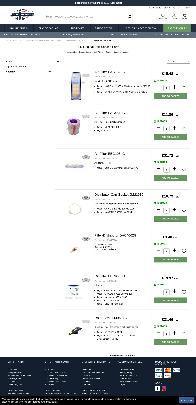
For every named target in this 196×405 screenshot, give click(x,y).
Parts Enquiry (177, 28)
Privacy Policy (126, 372)
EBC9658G (105, 281)
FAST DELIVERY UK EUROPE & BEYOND (172, 35)
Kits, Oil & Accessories (140, 28)
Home (8, 40)
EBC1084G (105, 158)
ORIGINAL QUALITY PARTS (73, 35)
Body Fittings (99, 52)
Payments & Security (129, 381)
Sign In (167, 8)
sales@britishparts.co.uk (18, 393)
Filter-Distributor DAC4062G (115, 235)
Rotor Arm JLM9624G (110, 318)
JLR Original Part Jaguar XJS (76, 40)
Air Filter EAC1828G (109, 72)
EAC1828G (105, 77)
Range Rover (104, 28)
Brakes (109, 52)
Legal (122, 384)
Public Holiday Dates (92, 378)
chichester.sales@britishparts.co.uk (60, 393)
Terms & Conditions (128, 375)
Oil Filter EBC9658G (109, 276)
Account (173, 18)
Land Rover (78, 28)
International (125, 378)
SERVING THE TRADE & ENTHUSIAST (123, 35)
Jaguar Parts (18, 28)
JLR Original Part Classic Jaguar (49, 40)
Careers (86, 381)
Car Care (117, 52)
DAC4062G (105, 240)
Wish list (163, 18)
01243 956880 (54, 390)
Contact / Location (128, 369)
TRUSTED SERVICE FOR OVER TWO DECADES (23, 35)
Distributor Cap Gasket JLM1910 (118, 194)
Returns (86, 375)
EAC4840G (105, 117)
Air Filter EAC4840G (109, 113)
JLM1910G (105, 199)
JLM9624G (105, 322)
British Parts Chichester (93, 372)
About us (87, 369)
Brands (15, 40)
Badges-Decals (85, 52)
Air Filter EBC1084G (109, 154)
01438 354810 (17, 390)
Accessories (72, 52)
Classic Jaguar (49, 28)
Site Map (87, 384)
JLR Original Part (27, 40)
